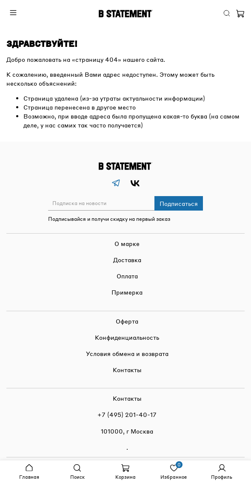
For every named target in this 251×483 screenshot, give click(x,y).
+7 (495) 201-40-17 (127, 414)
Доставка (127, 259)
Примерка (127, 292)
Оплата (127, 276)
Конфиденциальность (127, 337)
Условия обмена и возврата (127, 353)
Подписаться (179, 203)
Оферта (127, 321)
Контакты (127, 369)
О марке (127, 243)
